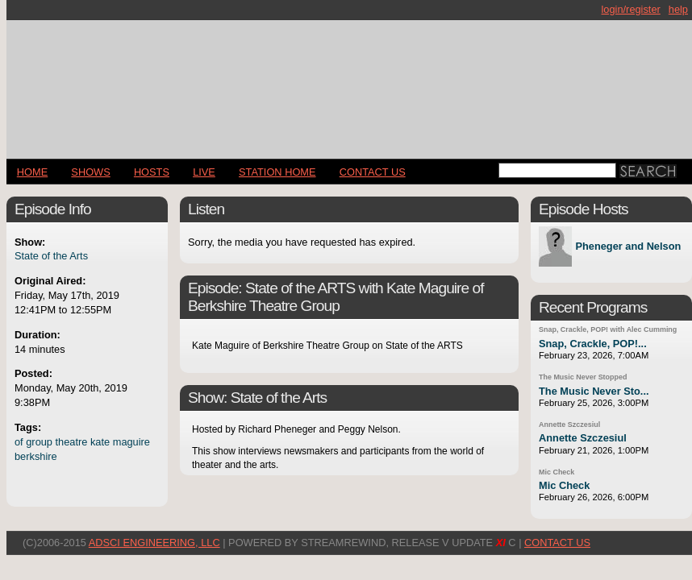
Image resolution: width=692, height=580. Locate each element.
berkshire (36, 456)
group (39, 442)
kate (100, 442)
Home (32, 172)
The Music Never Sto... (594, 391)
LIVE (204, 172)
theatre (72, 442)
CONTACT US (373, 172)
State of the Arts (51, 256)
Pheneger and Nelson (628, 247)
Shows (90, 172)
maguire (131, 442)
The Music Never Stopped (583, 377)
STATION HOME (277, 172)
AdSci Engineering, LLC (154, 542)
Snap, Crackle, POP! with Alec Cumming (608, 329)
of (19, 442)
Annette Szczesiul (569, 424)
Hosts (151, 172)
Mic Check (556, 472)
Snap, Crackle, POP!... (593, 344)
